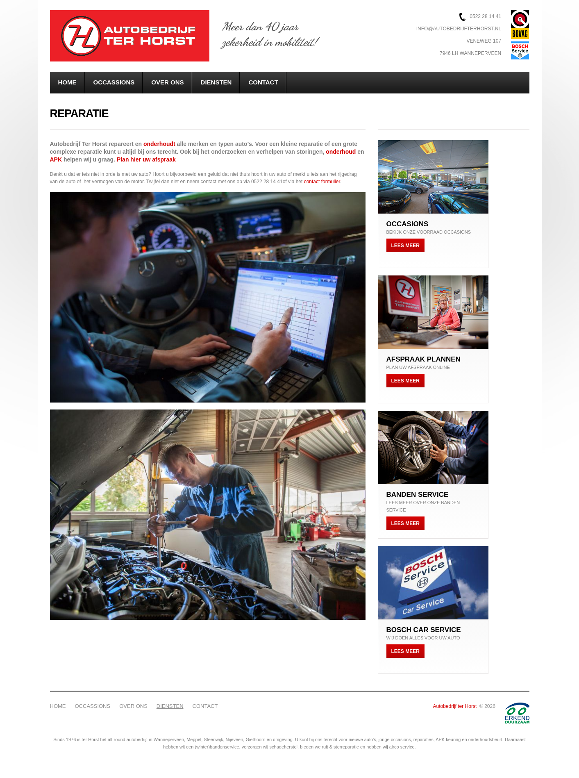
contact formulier (322, 181)
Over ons (167, 82)
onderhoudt (160, 144)
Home (67, 82)
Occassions (114, 82)
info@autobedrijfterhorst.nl (458, 29)
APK (56, 159)
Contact (263, 82)
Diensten (216, 82)
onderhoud (341, 151)
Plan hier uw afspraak (146, 159)
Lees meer (405, 245)
